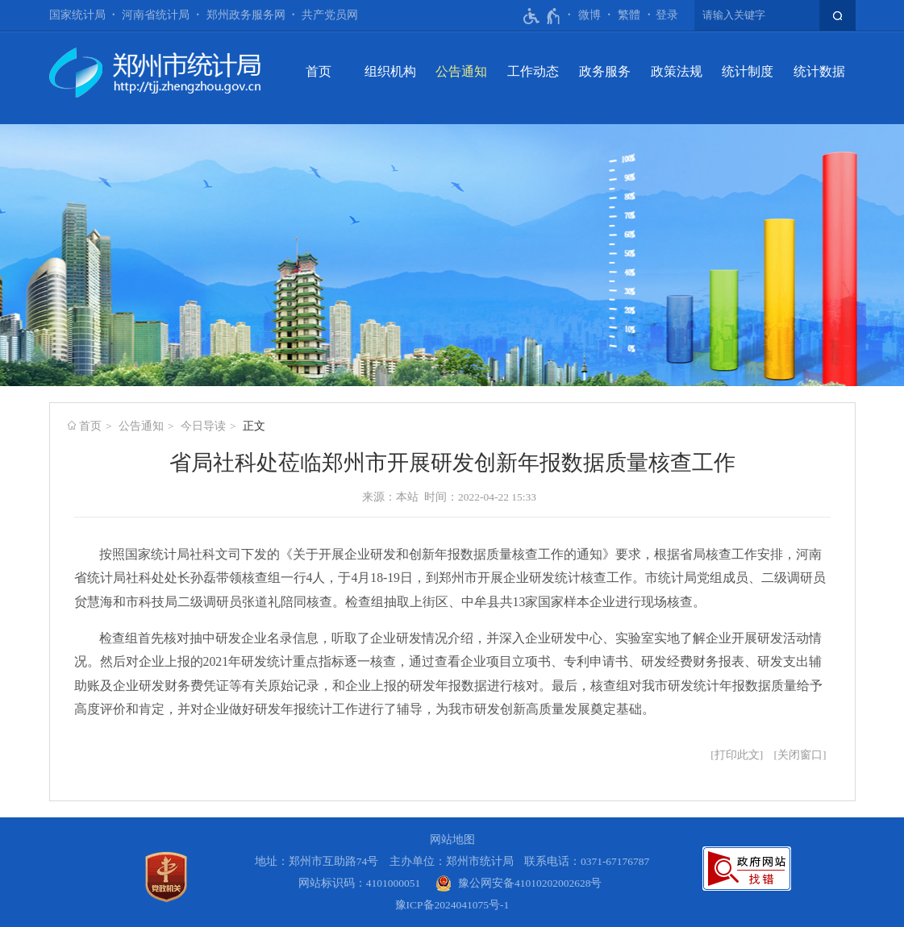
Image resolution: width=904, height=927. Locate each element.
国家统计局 (77, 15)
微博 (589, 15)
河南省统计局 (156, 15)
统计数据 (819, 71)
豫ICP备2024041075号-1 (452, 905)
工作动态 (533, 71)
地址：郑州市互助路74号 (317, 861)
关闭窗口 (800, 755)
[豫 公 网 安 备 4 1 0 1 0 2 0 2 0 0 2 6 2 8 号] (518, 883)
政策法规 (676, 71)
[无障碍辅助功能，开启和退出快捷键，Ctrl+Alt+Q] (542, 16)
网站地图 (452, 839)
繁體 (629, 15)
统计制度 (747, 71)
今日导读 (203, 426)
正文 (254, 426)
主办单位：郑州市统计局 (452, 861)
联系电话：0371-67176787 (587, 861)
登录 (667, 15)
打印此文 (737, 755)
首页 (318, 71)
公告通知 (461, 71)
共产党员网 (330, 15)
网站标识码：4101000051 (359, 883)
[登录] (667, 15)
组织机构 (390, 71)
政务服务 (605, 71)
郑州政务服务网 (245, 15)
